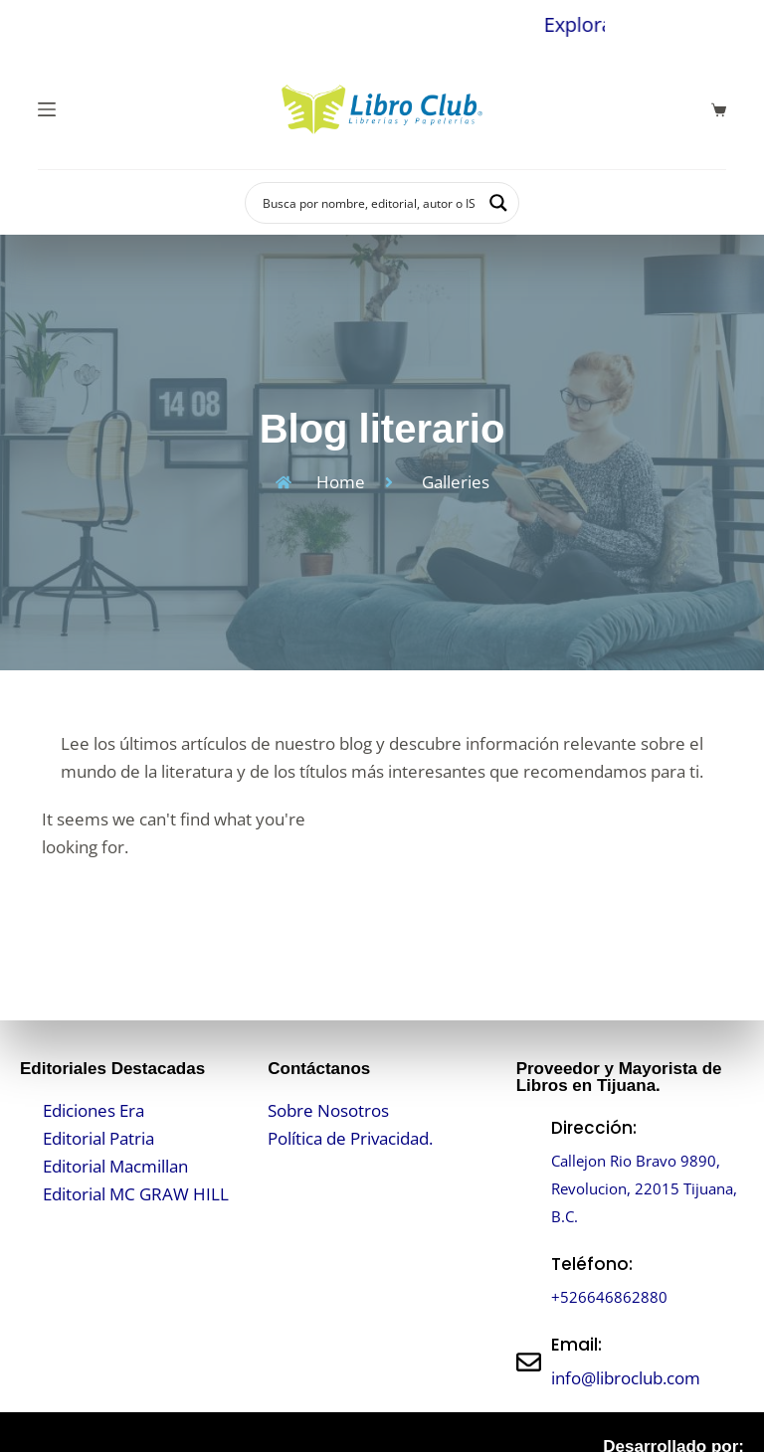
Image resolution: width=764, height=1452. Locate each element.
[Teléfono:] (528, 1280)
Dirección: (594, 1128)
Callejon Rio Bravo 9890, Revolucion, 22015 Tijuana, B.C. (644, 1188)
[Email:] (528, 1362)
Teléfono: (592, 1264)
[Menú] (47, 109)
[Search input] (369, 203)
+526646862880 (615, 1296)
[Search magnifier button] (498, 203)
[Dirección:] (528, 1172)
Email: (576, 1345)
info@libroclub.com (625, 1377)
